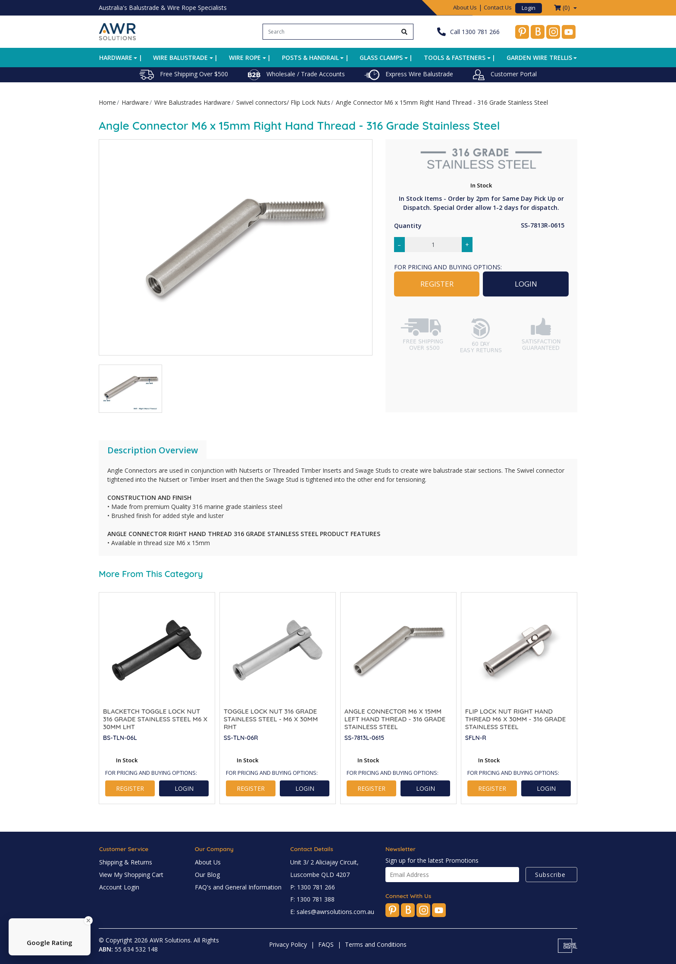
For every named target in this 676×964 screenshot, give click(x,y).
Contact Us (498, 7)
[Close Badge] (88, 920)
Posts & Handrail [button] (310, 57)
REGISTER (437, 284)
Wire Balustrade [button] (180, 57)
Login (528, 8)
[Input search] (329, 31)
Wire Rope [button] (245, 57)
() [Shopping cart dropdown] (563, 7)
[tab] (153, 450)
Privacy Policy (288, 944)
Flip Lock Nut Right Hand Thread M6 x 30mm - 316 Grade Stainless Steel (515, 719)
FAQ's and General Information (238, 887)
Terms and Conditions (376, 944)
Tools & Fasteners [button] (454, 57)
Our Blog (207, 874)
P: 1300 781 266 (312, 887)
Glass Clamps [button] (381, 57)
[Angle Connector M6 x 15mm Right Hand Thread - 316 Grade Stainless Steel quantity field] (433, 244)
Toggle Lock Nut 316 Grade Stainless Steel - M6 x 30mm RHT (271, 719)
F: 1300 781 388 (312, 899)
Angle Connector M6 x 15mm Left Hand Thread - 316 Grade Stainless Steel (394, 719)
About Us (465, 7)
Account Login (119, 887)
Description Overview (152, 450)
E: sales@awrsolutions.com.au (332, 912)
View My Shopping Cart (131, 874)
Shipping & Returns (125, 862)
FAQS (326, 944)
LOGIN (526, 284)
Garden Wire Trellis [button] (539, 57)
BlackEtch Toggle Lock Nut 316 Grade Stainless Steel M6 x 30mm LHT (155, 719)
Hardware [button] (115, 57)
